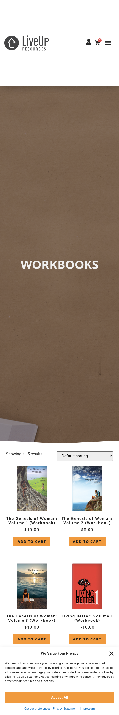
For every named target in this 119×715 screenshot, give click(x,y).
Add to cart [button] (32, 541)
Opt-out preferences (37, 708)
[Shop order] (85, 456)
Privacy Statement (65, 708)
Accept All (59, 697)
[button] (111, 653)
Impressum (87, 708)
